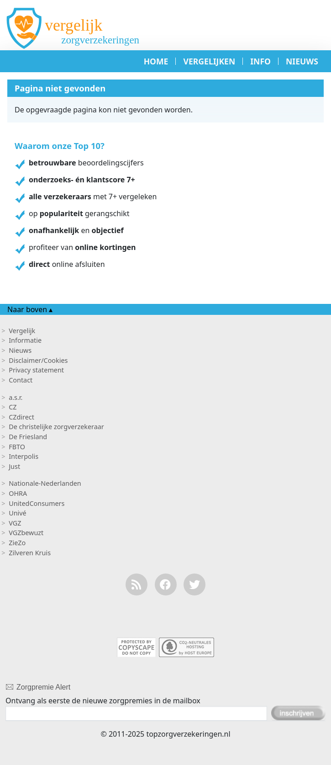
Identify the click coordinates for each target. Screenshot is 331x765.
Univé (17, 513)
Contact (20, 380)
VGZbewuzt (26, 532)
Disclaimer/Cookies (38, 360)
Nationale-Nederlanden (45, 483)
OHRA (18, 493)
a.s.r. (15, 397)
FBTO (17, 446)
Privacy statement (36, 370)
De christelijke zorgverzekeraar (56, 426)
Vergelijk (22, 330)
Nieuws (20, 350)
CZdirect (21, 417)
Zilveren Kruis (30, 552)
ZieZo (17, 542)
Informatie (25, 340)
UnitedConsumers (36, 503)
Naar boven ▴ (30, 309)
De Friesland (28, 436)
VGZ (15, 523)
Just (14, 466)
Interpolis (23, 456)
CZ (12, 407)
